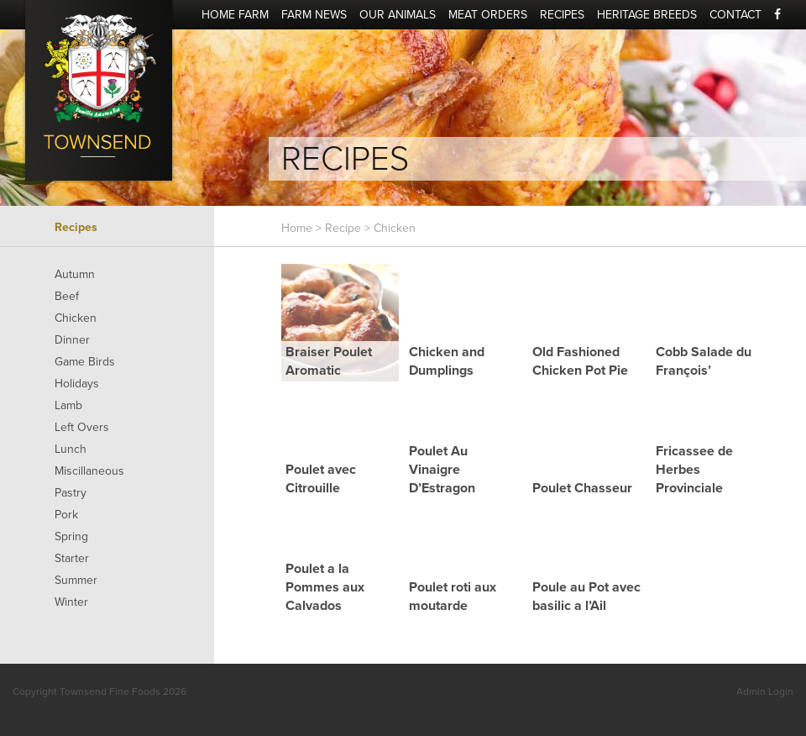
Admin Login (764, 691)
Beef (67, 296)
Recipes (562, 15)
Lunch (70, 449)
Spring (71, 536)
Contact (735, 15)
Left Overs (82, 427)
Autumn (75, 274)
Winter (71, 602)
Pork (66, 514)
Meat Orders (487, 15)
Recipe (343, 228)
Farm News (314, 15)
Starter (72, 558)
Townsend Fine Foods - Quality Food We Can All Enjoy (98, 90)
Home (296, 228)
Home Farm (235, 15)
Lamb (68, 405)
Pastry (70, 493)
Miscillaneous (89, 471)
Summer (76, 580)
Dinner (72, 340)
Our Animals (397, 15)
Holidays (77, 383)
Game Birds (85, 362)
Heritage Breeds (647, 15)
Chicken (76, 318)
